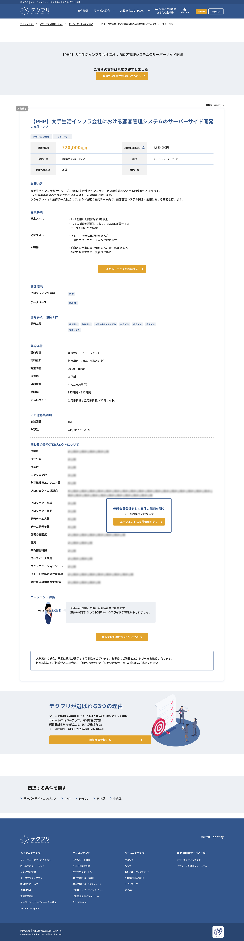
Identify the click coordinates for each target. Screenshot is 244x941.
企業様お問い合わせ (134, 878)
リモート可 (62, 141)
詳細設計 (86, 328)
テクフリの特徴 (28, 871)
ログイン (216, 11)
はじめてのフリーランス (32, 866)
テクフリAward (80, 902)
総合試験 (136, 328)
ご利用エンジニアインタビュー (88, 890)
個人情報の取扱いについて (47, 930)
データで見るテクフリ (31, 878)
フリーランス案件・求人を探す (35, 859)
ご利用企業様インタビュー (86, 896)
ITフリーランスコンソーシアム (192, 866)
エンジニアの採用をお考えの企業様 (161, 10)
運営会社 (129, 890)
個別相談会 (25, 890)
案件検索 (78, 10)
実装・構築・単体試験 (105, 328)
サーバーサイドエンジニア (81, 23)
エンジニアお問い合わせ (137, 871)
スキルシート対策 (81, 859)
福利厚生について (29, 884)
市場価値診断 (27, 896)
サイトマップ (131, 884)
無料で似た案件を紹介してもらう (122, 648)
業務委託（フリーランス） (78, 164)
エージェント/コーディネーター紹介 (38, 902)
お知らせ (129, 859)
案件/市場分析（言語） (84, 878)
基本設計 (73, 328)
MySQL (72, 307)
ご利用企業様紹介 (81, 866)
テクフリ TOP (26, 23)
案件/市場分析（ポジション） (87, 884)
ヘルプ (128, 866)
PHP (71, 297)
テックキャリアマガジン (189, 859)
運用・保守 (74, 334)
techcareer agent (29, 908)
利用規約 (25, 930)
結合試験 (123, 328)
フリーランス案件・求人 (51, 23)
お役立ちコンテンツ (82, 871)
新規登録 (199, 11)
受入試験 (149, 328)
